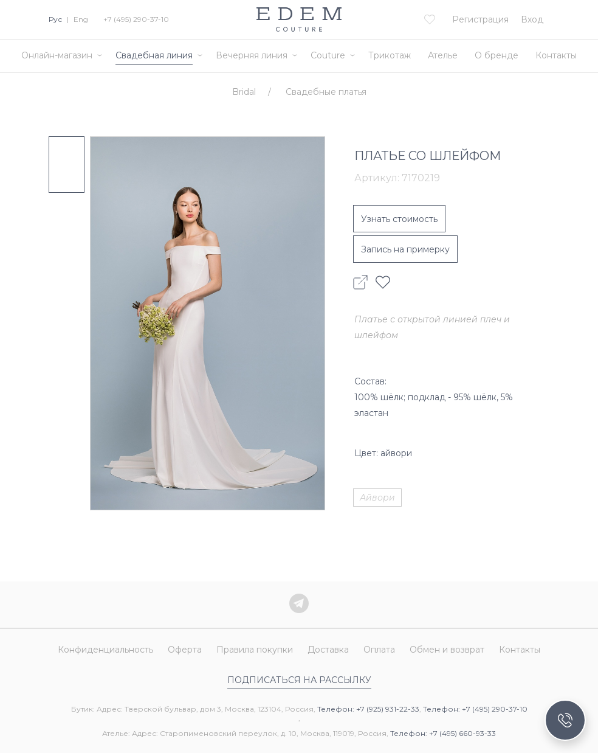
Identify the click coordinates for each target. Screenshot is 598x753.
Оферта (185, 650)
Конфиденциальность (105, 650)
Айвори (377, 497)
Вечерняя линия (251, 55)
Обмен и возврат (447, 650)
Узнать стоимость (399, 218)
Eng (81, 19)
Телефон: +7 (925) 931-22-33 (368, 708)
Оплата (379, 650)
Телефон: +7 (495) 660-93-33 (443, 733)
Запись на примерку (405, 249)
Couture (328, 55)
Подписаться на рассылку (299, 680)
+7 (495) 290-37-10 (136, 19)
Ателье (443, 55)
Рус (55, 19)
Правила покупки (254, 650)
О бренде (496, 55)
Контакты (556, 55)
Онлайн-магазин (56, 55)
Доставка (328, 650)
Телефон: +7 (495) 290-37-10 (475, 708)
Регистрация (480, 19)
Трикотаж (389, 55)
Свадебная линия (154, 55)
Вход (532, 19)
